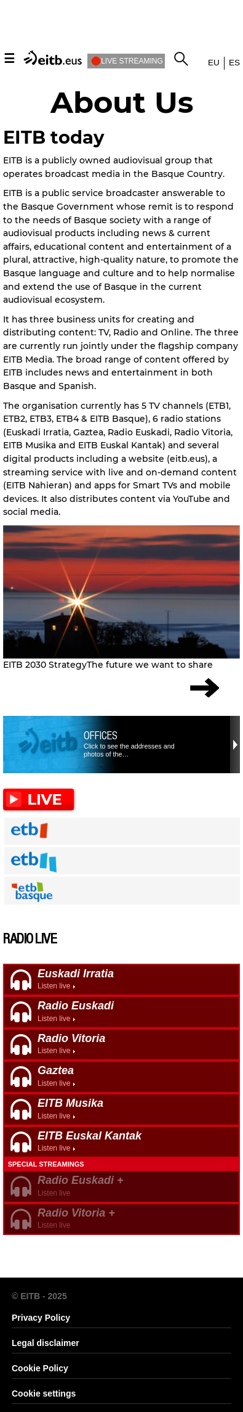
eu (214, 62)
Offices (101, 735)
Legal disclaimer (45, 1343)
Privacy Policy (41, 1318)
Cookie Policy (40, 1368)
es (234, 62)
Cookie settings (44, 1393)
